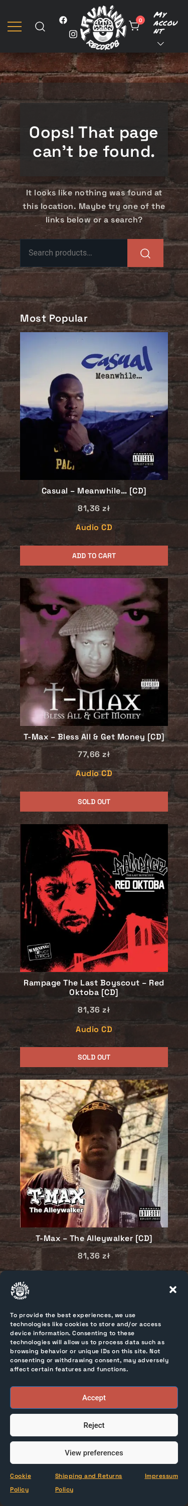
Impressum (161, 1476)
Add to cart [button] (94, 555)
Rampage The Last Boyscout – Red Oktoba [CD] (94, 987)
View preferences (94, 1452)
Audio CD (94, 527)
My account (165, 22)
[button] (173, 1290)
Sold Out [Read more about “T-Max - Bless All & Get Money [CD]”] (94, 801)
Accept (94, 1397)
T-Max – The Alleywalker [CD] (94, 1238)
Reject (93, 1425)
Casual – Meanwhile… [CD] (94, 490)
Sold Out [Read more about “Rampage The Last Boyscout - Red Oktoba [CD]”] (94, 1057)
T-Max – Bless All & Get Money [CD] (94, 736)
